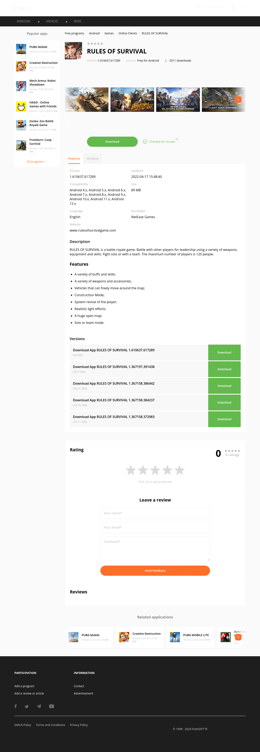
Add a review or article (29, 693)
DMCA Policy (22, 725)
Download (112, 142)
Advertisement (83, 693)
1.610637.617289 (103, 60)
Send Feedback (155, 570)
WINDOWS (23, 21)
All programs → (37, 161)
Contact (79, 686)
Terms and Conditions (50, 725)
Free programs (74, 33)
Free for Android (148, 60)
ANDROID (52, 21)
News (77, 21)
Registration (214, 7)
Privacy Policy (79, 725)
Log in (199, 7)
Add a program (24, 686)
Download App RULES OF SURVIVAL (114, 350)
